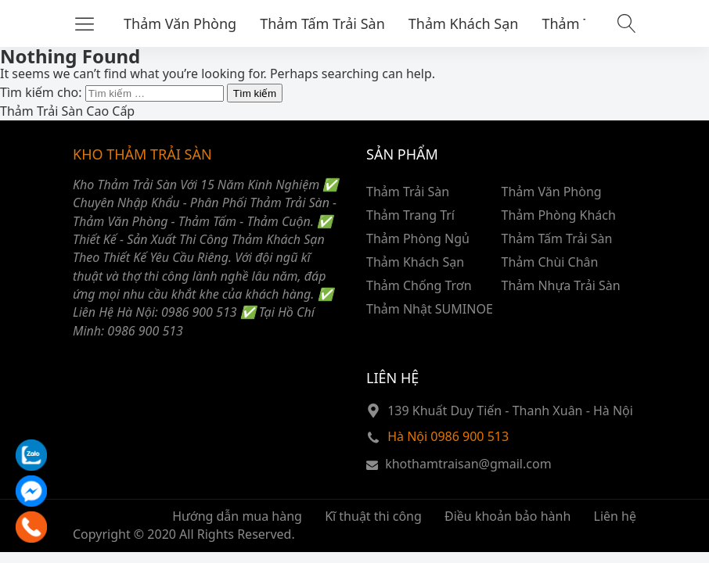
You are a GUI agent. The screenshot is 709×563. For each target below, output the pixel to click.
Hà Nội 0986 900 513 (448, 436)
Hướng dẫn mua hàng (237, 516)
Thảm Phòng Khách (559, 215)
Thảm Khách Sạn (463, 23)
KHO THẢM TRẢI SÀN (142, 154)
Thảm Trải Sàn (407, 191)
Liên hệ (615, 516)
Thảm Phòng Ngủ (418, 238)
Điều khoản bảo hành (507, 516)
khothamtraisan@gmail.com (468, 463)
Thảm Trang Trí (410, 215)
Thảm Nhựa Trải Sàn (561, 285)
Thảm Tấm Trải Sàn (322, 23)
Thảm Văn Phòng (180, 23)
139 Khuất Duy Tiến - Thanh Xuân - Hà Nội (510, 410)
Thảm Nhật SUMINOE (429, 308)
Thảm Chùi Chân (550, 262)
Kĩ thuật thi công (373, 516)
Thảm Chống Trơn (419, 285)
